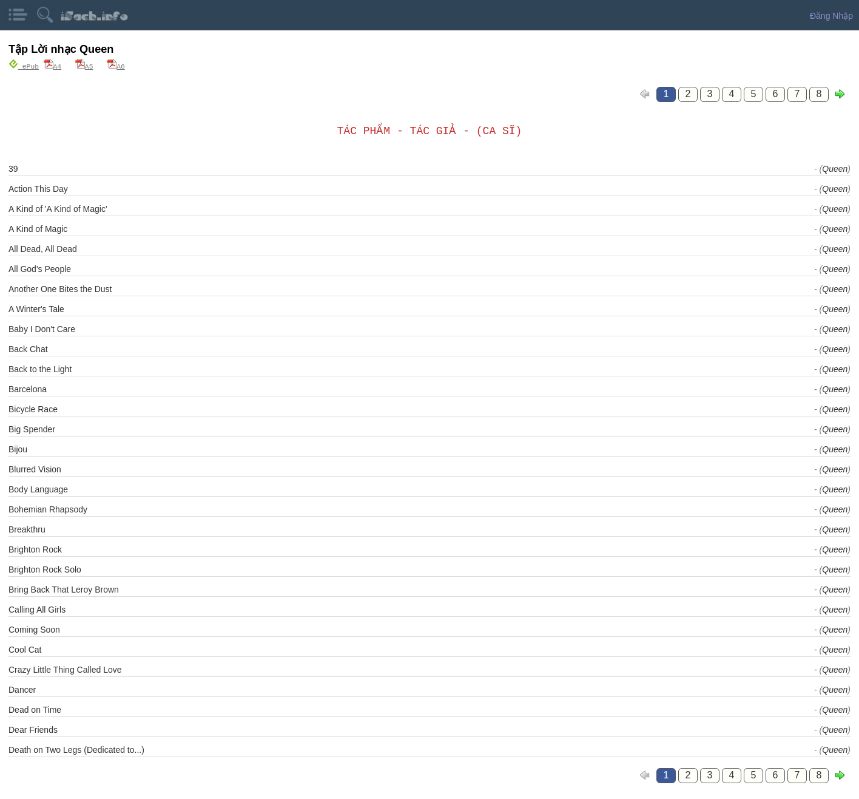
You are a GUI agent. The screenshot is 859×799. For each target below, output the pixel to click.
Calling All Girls (37, 609)
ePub (23, 65)
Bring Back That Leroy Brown (63, 589)
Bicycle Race (33, 408)
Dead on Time (34, 709)
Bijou (17, 449)
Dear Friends (33, 729)
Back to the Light (40, 368)
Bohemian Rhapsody (47, 509)
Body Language (38, 489)
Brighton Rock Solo (44, 569)
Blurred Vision (34, 469)
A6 (116, 65)
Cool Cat (24, 649)
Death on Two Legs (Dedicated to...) (76, 749)
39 (13, 168)
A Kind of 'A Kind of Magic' (57, 208)
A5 (84, 65)
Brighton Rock (35, 549)
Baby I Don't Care (41, 328)
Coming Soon (34, 629)
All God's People (39, 268)
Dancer (22, 689)
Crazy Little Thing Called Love (65, 669)
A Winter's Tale (36, 308)
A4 (53, 65)
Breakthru (26, 529)
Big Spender (31, 428)
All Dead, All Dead (42, 248)
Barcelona (27, 388)
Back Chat (28, 348)
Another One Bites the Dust (60, 288)
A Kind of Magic (37, 228)
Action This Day (38, 188)
